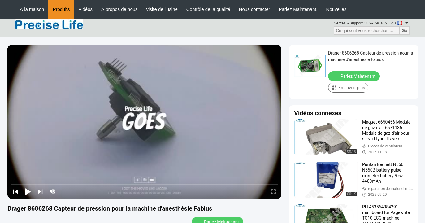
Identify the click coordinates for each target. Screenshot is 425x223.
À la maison (32, 9)
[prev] (15, 191)
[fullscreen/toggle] (273, 191)
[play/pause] (28, 191)
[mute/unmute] (52, 191)
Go (404, 30)
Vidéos (85, 9)
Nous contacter (254, 9)
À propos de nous (119, 9)
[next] (40, 191)
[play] (144, 121)
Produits (61, 9)
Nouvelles (336, 9)
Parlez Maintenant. (298, 9)
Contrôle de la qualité (208, 9)
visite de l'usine (162, 9)
